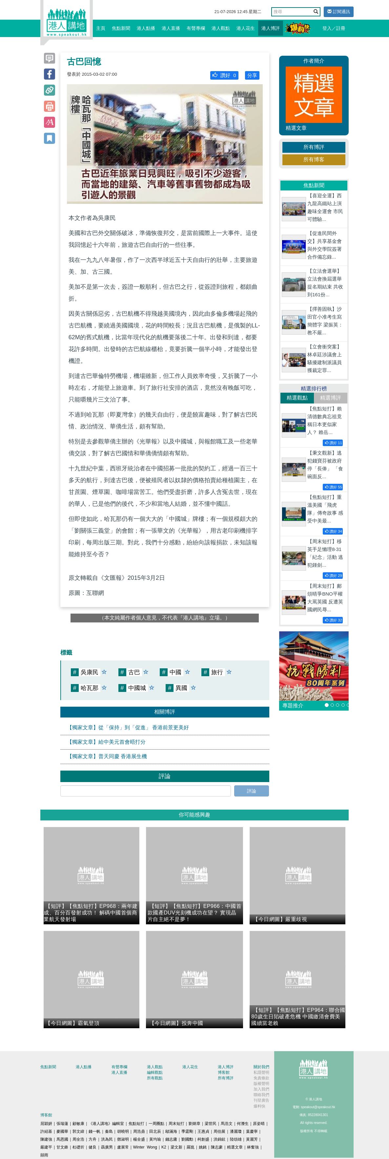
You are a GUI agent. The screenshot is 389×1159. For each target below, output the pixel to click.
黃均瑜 (155, 1139)
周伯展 (219, 1131)
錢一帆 (94, 1131)
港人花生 (245, 28)
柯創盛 (203, 1139)
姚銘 (203, 1147)
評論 (251, 791)
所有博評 (313, 147)
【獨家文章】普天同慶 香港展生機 (107, 756)
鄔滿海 (171, 1131)
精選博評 (330, 398)
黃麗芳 (252, 1139)
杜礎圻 (78, 1147)
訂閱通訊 (338, 11)
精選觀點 (297, 398)
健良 (92, 1147)
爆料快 (259, 1106)
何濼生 (243, 1123)
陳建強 (46, 1139)
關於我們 (261, 1067)
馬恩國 (62, 1139)
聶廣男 (107, 1147)
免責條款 (261, 1078)
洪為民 (107, 1139)
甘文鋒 (62, 1147)
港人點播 (146, 28)
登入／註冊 (333, 28)
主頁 (100, 28)
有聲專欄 (196, 28)
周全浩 (78, 1139)
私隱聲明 (261, 1072)
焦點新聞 (121, 28)
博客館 (224, 1072)
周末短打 (176, 1123)
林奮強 (253, 1147)
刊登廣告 (261, 1100)
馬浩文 (227, 1123)
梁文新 (176, 1147)
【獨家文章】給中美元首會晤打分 (106, 742)
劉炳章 (194, 1123)
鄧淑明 (123, 1139)
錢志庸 (171, 1139)
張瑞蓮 (62, 1123)
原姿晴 (259, 1123)
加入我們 (261, 1089)
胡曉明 (123, 1131)
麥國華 (62, 1131)
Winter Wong (145, 1147)
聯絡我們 (261, 1094)
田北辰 (155, 1131)
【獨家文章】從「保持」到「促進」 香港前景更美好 (128, 727)
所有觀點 (155, 1078)
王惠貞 (203, 1131)
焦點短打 (136, 1123)
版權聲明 (261, 1083)
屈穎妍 (46, 1123)
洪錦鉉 (219, 1139)
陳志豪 (217, 1147)
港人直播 (171, 28)
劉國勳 (187, 1139)
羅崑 (190, 1147)
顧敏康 (78, 1123)
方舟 (92, 1139)
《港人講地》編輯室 (106, 1123)
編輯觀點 (155, 1072)
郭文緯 (78, 1131)
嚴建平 (46, 1147)
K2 (163, 1147)
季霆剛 (187, 1131)
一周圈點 (156, 1123)
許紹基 (46, 1131)
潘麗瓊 (236, 1131)
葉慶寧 (252, 1131)
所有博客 (313, 159)
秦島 (109, 1131)
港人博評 (270, 28)
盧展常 (123, 1147)
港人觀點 (221, 28)
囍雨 (44, 1155)
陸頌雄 (236, 1139)
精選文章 (235, 1147)
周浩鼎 (139, 1131)
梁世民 (210, 1123)
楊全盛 (139, 1139)
